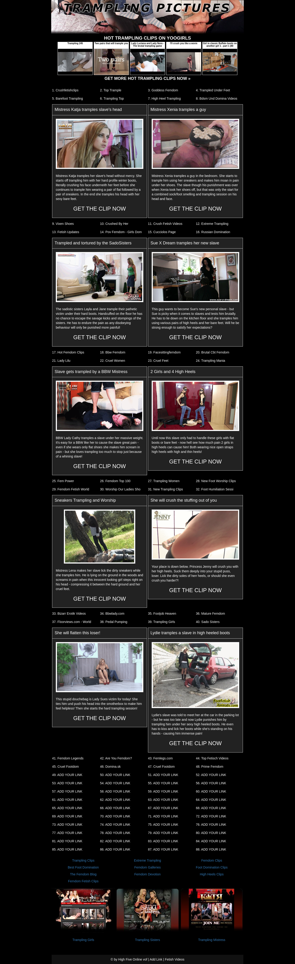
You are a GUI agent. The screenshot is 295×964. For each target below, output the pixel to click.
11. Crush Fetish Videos (165, 224)
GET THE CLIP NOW (99, 209)
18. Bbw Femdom (112, 352)
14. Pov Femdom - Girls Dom (121, 232)
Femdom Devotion (147, 874)
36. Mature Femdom (210, 613)
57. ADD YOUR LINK (67, 791)
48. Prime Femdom (209, 766)
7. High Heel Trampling (164, 98)
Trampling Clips (83, 860)
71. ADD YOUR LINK (163, 816)
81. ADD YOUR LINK (67, 841)
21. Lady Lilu (61, 360)
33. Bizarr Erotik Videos (69, 613)
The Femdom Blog (83, 874)
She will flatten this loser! (77, 633)
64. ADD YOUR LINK (211, 800)
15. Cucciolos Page (162, 232)
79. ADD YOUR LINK (163, 833)
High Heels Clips (212, 874)
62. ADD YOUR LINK (115, 800)
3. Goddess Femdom (163, 90)
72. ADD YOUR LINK (211, 816)
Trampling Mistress (211, 940)
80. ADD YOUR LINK (211, 833)
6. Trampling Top (112, 98)
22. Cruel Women (112, 360)
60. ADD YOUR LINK (211, 791)
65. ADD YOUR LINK (67, 808)
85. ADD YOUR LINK (67, 849)
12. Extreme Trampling (212, 224)
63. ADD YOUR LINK (163, 800)
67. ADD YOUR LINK (163, 808)
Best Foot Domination (83, 867)
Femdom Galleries (147, 867)
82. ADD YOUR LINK (115, 841)
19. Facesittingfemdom (164, 352)
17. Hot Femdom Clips (68, 352)
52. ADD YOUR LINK (211, 775)
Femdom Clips (211, 860)
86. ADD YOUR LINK (115, 849)
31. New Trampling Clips (165, 489)
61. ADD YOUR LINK (67, 800)
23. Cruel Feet (158, 360)
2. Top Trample (110, 90)
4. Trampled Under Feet (213, 90)
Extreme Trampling (147, 860)
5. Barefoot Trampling (67, 98)
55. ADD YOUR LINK (163, 783)
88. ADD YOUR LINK (211, 849)
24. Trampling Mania (210, 360)
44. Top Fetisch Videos (212, 758)
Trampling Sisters (147, 940)
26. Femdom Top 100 (115, 481)
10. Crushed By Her (114, 224)
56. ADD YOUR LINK (211, 783)
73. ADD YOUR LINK (67, 824)
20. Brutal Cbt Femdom (212, 352)
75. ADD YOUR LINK (163, 824)
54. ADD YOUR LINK (115, 783)
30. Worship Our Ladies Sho (120, 489)
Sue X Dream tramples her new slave (184, 243)
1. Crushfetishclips (65, 90)
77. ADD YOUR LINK (67, 833)
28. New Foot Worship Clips (216, 481)
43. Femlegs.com (160, 758)
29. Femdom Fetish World (70, 489)
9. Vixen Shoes (63, 224)
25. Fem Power (63, 481)
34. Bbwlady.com (112, 613)
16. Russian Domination (213, 232)
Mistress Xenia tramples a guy (178, 109)
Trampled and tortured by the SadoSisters (93, 243)
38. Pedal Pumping (113, 622)
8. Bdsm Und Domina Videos (216, 98)
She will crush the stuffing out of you (183, 500)
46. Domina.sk (110, 766)
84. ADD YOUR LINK (211, 841)
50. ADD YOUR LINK (115, 775)
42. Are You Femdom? (116, 758)
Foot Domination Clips (212, 867)
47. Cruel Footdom (161, 766)
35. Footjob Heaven (162, 613)
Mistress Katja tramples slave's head (88, 109)
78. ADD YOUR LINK (115, 833)
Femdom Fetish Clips (83, 881)
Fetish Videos (174, 959)
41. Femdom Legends (67, 758)
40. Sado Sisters (208, 622)
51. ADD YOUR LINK (163, 775)
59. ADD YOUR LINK (163, 791)
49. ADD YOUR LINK (67, 775)
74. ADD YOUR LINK (115, 824)
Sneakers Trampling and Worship (85, 500)
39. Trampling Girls (161, 622)
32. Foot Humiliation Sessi (214, 489)
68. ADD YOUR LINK (211, 808)
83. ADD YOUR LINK (163, 841)
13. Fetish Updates (65, 232)
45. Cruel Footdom (65, 766)
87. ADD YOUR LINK (163, 849)
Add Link (156, 959)
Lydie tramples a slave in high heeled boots (190, 633)
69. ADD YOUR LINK (67, 816)
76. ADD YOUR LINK (211, 824)
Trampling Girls (83, 940)
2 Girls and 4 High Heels (172, 371)
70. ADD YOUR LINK (115, 816)
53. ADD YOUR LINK (67, 783)
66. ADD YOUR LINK (115, 808)
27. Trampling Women (164, 481)
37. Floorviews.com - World (71, 622)
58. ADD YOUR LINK (115, 791)
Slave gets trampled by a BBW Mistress (91, 371)
